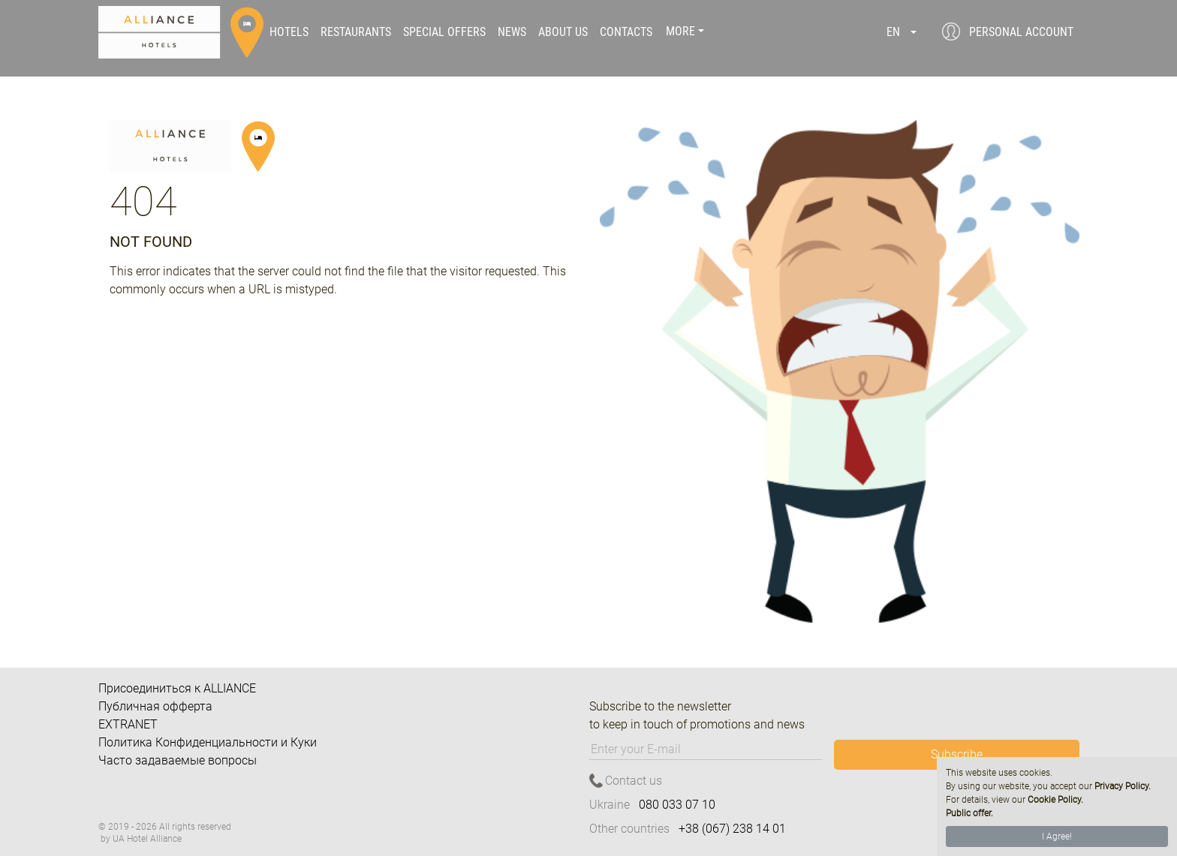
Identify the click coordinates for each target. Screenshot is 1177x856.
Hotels (289, 32)
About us (563, 32)
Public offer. (969, 813)
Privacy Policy (1121, 786)
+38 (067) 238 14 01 (732, 828)
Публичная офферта (155, 706)
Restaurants (356, 32)
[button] (901, 32)
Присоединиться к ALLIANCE (177, 688)
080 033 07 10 (677, 804)
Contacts (626, 32)
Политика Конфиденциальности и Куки (207, 742)
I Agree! (1057, 836)
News (512, 32)
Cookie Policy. (1055, 799)
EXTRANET (128, 724)
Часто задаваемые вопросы (177, 760)
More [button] (680, 32)
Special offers (444, 32)
